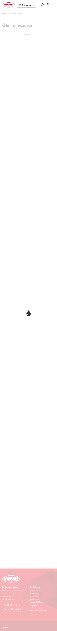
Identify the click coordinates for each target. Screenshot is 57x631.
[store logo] (8, 5)
